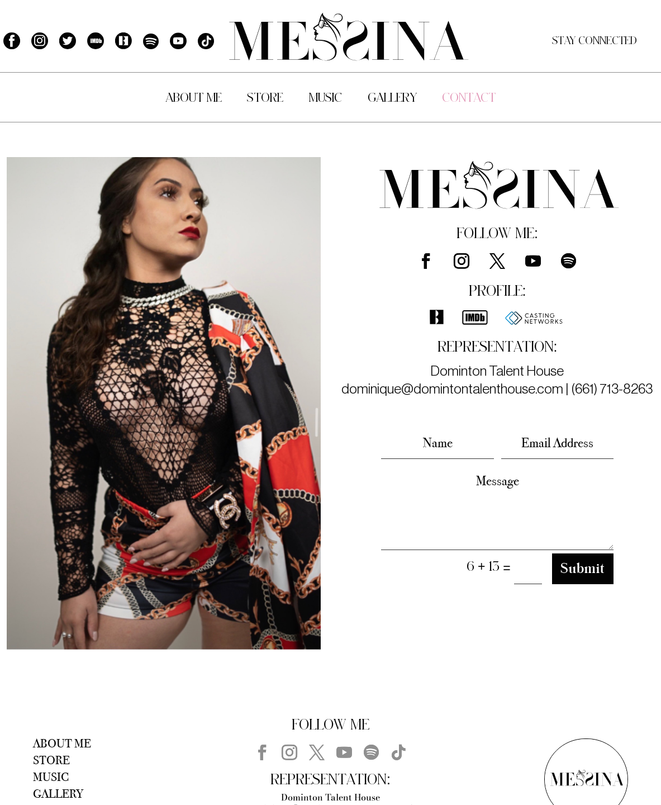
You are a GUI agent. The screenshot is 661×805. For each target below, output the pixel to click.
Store (265, 98)
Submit (582, 568)
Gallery (392, 98)
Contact (469, 98)
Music (325, 98)
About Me (193, 98)
